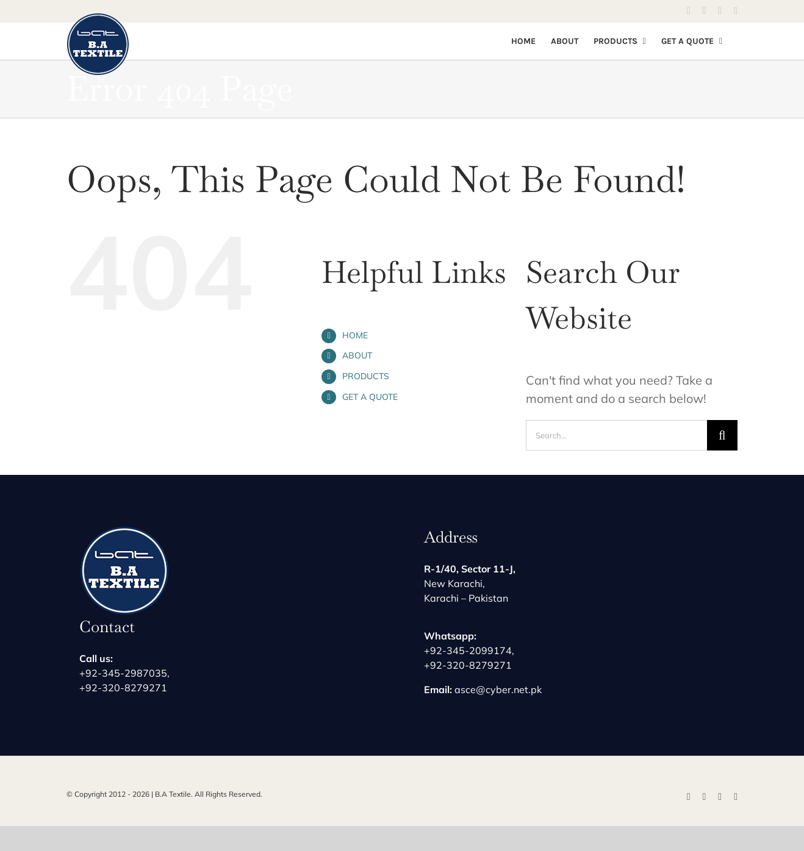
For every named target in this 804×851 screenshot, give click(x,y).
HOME (355, 335)
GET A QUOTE (370, 396)
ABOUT (357, 355)
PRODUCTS (365, 376)
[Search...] (616, 435)
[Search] (722, 435)
